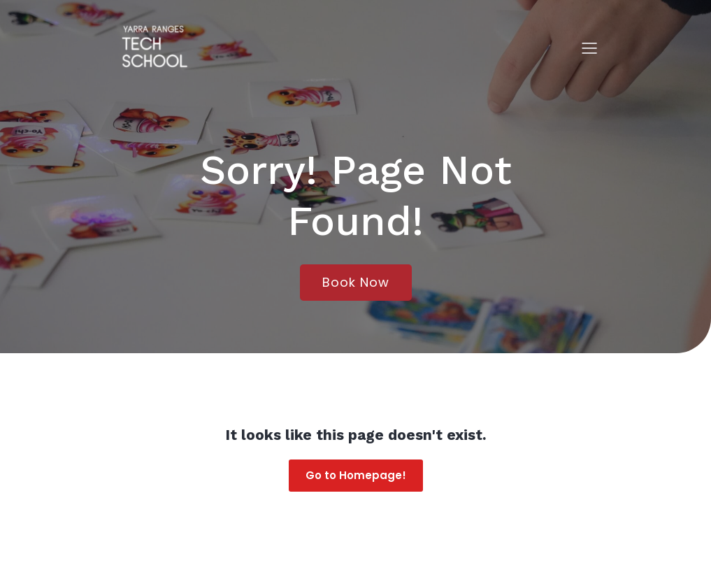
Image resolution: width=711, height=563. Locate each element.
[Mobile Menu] (590, 47)
